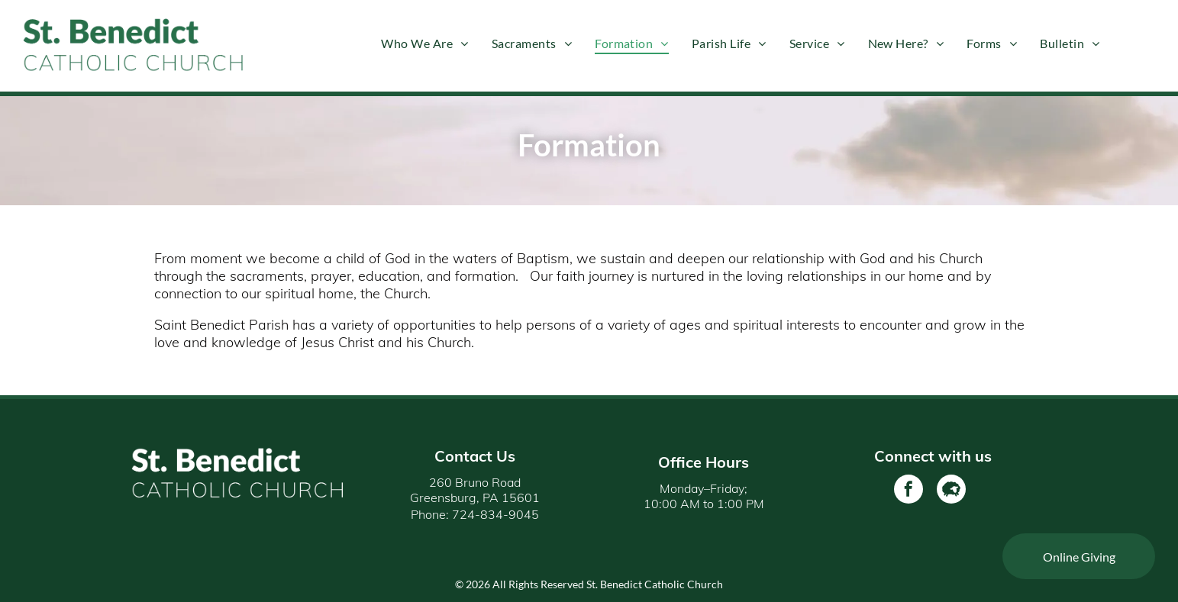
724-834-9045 (495, 514)
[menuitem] (424, 43)
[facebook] (908, 491)
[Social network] (951, 491)
